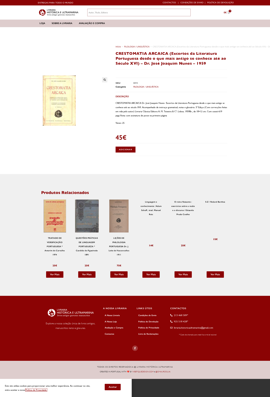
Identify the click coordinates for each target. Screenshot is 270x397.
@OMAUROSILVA (163, 372)
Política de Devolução (220, 2)
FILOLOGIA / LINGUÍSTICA (136, 46)
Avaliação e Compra (92, 23)
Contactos (169, 2)
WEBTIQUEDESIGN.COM (143, 372)
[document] (135, 388)
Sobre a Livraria (62, 23)
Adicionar (125, 149)
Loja (42, 23)
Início (118, 46)
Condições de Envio (191, 2)
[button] (104, 79)
